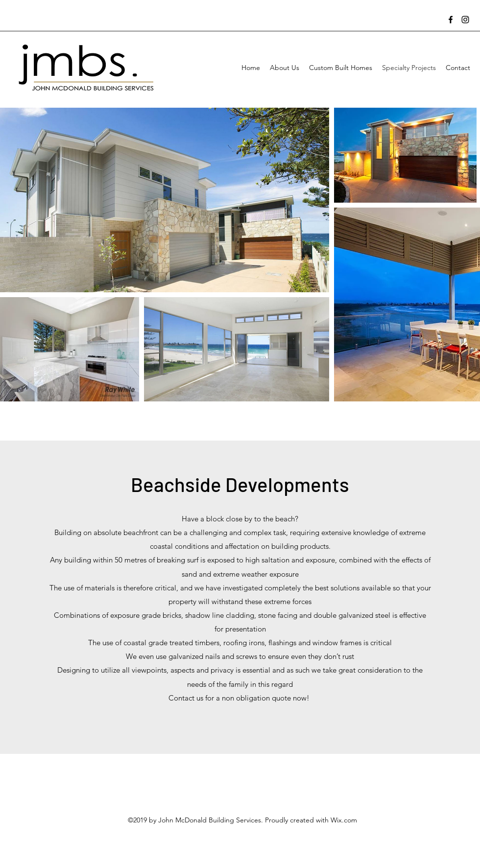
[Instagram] (465, 19)
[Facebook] (451, 19)
